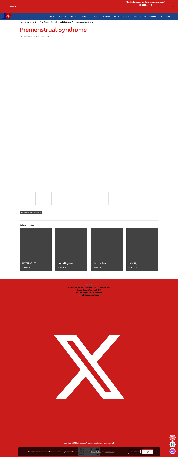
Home (51, 16)
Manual (116, 16)
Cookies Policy (110, 452)
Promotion (74, 16)
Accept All (148, 452)
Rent (96, 16)
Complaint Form (155, 16)
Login (5, 6)
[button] (174, 16)
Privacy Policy (96, 452)
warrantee (106, 16)
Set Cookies (134, 452)
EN (172, 6)
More (168, 16)
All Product (86, 16)
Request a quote (139, 16)
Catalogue (62, 16)
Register (13, 6)
